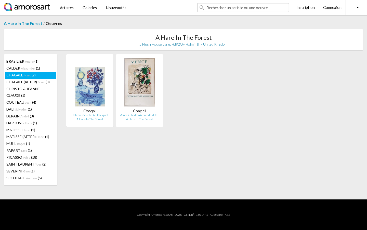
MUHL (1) (18, 143)
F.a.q (227, 215)
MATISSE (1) (20, 130)
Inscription (305, 7)
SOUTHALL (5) (24, 178)
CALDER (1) (23, 68)
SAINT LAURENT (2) (26, 164)
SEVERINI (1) (20, 171)
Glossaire (216, 215)
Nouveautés (116, 7)
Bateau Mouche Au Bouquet (90, 115)
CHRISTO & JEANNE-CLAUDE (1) (23, 92)
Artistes (67, 7)
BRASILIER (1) (22, 61)
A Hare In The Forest (23, 23)
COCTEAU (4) (21, 102)
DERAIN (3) (20, 116)
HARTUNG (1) (21, 123)
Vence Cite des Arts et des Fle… (139, 115)
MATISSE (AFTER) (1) (27, 136)
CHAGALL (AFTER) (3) (28, 82)
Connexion (332, 7)
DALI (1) (19, 109)
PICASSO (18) (21, 157)
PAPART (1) (19, 150)
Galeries (90, 7)
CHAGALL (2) (21, 75)
